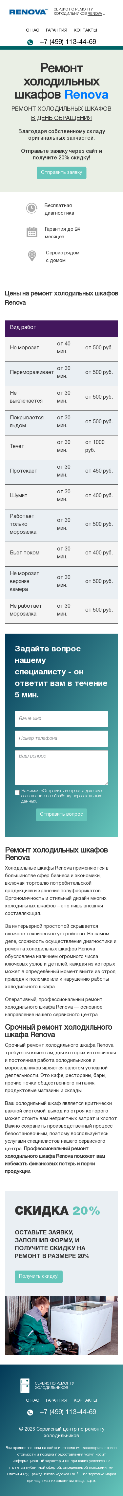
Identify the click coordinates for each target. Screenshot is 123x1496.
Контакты (85, 31)
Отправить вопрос (61, 814)
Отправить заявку (61, 173)
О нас (32, 31)
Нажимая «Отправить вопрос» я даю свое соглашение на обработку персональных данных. (62, 796)
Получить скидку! (38, 1276)
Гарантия (56, 31)
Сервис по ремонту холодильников (78, 12)
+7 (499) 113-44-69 (68, 42)
